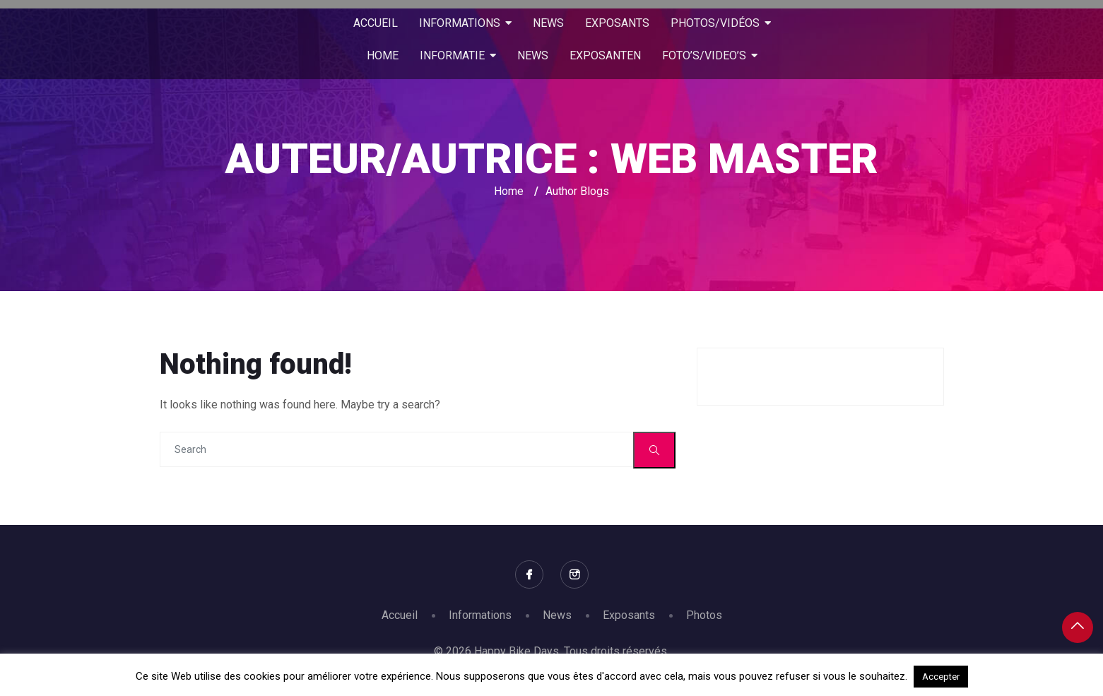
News (557, 615)
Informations (480, 615)
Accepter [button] (941, 676)
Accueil (400, 615)
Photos (704, 615)
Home (509, 191)
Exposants (629, 615)
